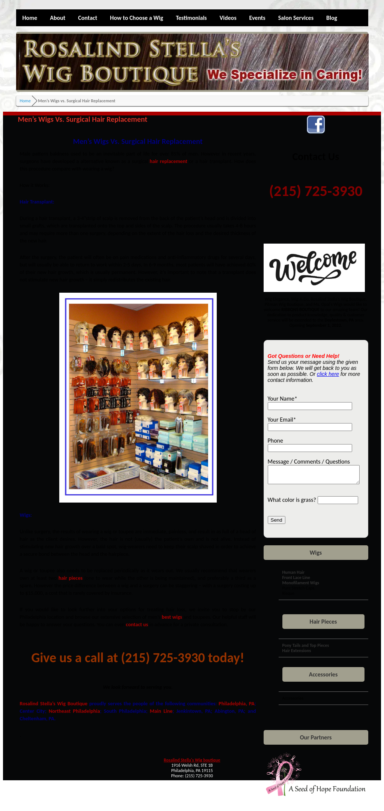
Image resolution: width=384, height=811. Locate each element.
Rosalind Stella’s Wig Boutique (54, 703)
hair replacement (169, 161)
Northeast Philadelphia (74, 711)
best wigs (172, 617)
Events (257, 17)
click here (328, 374)
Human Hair (293, 575)
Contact (87, 17)
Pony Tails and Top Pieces (305, 648)
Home (30, 17)
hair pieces (70, 578)
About (57, 17)
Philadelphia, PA (237, 703)
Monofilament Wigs (301, 586)
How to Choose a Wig (136, 17)
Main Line (161, 711)
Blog (331, 17)
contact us (137, 624)
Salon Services (296, 17)
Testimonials (191, 17)
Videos (228, 17)
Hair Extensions (296, 654)
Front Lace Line (296, 581)
